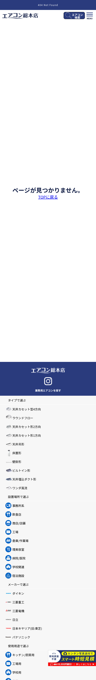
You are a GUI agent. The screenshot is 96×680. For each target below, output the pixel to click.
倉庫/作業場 (20, 541)
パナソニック (21, 637)
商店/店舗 (18, 523)
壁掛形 (16, 462)
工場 (15, 532)
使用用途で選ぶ (18, 646)
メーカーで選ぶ (18, 584)
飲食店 (16, 514)
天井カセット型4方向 (26, 409)
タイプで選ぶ (17, 400)
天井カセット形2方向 (26, 427)
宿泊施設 (18, 576)
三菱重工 (18, 602)
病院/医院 (18, 558)
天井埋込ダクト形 (24, 479)
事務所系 (18, 506)
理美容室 (18, 549)
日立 (15, 620)
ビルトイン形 (21, 470)
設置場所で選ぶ (18, 497)
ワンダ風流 (19, 488)
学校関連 (18, 567)
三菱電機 (18, 611)
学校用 (16, 672)
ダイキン (18, 593)
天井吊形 (18, 444)
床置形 (16, 453)
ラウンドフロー (22, 418)
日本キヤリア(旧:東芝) (27, 628)
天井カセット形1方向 (26, 435)
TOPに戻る (48, 197)
